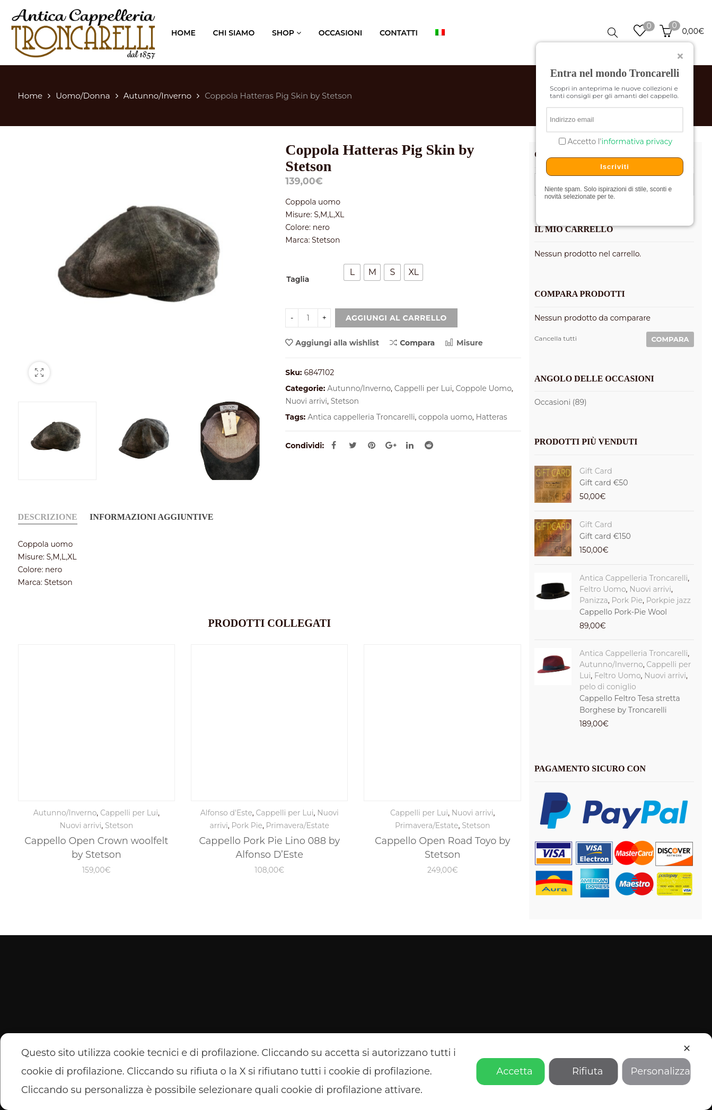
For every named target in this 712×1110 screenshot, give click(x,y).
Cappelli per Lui (423, 388)
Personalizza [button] (656, 1071)
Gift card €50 (603, 482)
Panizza (593, 600)
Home (30, 96)
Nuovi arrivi (306, 401)
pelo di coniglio (607, 686)
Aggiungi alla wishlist (337, 343)
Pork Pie (246, 825)
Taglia (297, 279)
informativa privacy (636, 141)
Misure (463, 343)
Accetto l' (619, 141)
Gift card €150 (605, 536)
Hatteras (491, 417)
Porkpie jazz (668, 600)
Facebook (333, 445)
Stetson (345, 401)
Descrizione (47, 516)
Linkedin (410, 445)
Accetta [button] (510, 1071)
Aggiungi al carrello (396, 318)
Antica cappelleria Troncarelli (361, 417)
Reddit (429, 445)
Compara (412, 343)
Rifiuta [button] (583, 1071)
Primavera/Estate (297, 825)
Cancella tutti (555, 338)
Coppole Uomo (483, 388)
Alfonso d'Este (226, 813)
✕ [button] (687, 1048)
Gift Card (595, 471)
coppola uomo (445, 417)
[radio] (352, 272)
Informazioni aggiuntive (151, 516)
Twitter (353, 445)
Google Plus (391, 445)
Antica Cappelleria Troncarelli (633, 578)
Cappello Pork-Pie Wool (623, 612)
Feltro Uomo (602, 589)
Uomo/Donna (83, 96)
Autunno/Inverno (158, 96)
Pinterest (371, 445)
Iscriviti (614, 167)
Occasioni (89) (560, 402)
